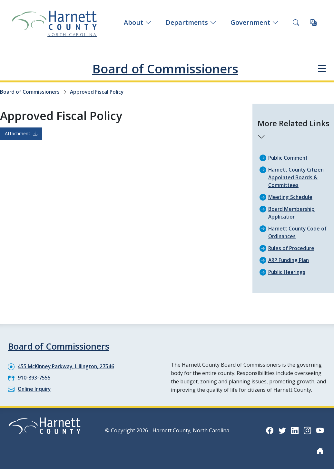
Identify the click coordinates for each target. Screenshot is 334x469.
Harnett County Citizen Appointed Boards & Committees (297, 177)
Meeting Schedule (291, 197)
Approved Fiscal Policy (98, 91)
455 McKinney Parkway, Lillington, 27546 (67, 366)
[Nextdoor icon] (320, 450)
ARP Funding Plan (289, 260)
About (138, 22)
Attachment (21, 133)
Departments (191, 22)
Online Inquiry (35, 388)
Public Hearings (287, 272)
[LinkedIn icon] (294, 430)
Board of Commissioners (165, 68)
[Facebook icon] (268, 430)
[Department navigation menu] (321, 68)
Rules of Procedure (292, 248)
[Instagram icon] (307, 430)
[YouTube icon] (320, 430)
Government (255, 22)
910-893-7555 (34, 377)
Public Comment (288, 157)
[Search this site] (296, 22)
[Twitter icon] (281, 430)
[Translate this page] (313, 22)
